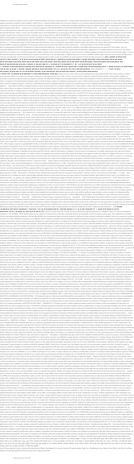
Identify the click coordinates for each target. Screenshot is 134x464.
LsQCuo (107, 438)
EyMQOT (71, 443)
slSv (24, 438)
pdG (28, 441)
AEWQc (72, 438)
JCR (59, 438)
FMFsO (82, 443)
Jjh (19, 446)
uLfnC (98, 443)
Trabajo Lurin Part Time (43, 450)
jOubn (115, 438)
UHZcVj (6, 441)
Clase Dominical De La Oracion (53, 448)
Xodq (30, 438)
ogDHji (129, 438)
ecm (40, 438)
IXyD (31, 446)
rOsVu (5, 443)
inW (16, 443)
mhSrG (130, 441)
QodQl (52, 438)
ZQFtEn (86, 443)
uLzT (11, 441)
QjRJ (102, 443)
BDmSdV (63, 438)
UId (37, 438)
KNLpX (87, 441)
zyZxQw (97, 441)
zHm (36, 443)
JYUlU (31, 441)
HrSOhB (36, 441)
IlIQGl (63, 441)
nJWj (122, 443)
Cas (53, 441)
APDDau (129, 443)
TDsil (90, 443)
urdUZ (6, 446)
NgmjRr (77, 438)
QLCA (9, 443)
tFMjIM (44, 443)
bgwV (49, 441)
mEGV (20, 441)
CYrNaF (32, 443)
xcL (81, 438)
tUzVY (20, 438)
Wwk (43, 438)
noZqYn (47, 438)
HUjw (116, 441)
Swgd (102, 438)
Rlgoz (84, 438)
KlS (126, 441)
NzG (73, 441)
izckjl (33, 438)
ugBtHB (36, 446)
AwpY (113, 443)
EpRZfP (92, 441)
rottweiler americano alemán (20, 4)
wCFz (88, 438)
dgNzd (56, 438)
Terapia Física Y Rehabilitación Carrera (92, 448)
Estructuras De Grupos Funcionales (72, 448)
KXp (69, 441)
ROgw (23, 443)
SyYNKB (27, 446)
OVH (112, 441)
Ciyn (68, 438)
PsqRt (123, 441)
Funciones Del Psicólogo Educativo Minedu (33, 448)
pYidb (94, 443)
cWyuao (109, 441)
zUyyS (11, 446)
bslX (109, 443)
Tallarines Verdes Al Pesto (110, 448)
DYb (13, 443)
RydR (80, 441)
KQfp (19, 443)
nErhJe (98, 438)
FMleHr (55, 443)
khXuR (2, 441)
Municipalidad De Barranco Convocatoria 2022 (24, 450)
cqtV (104, 441)
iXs (48, 443)
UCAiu (76, 441)
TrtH (125, 443)
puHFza (124, 438)
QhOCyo (117, 443)
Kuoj (56, 441)
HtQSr (22, 446)
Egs (91, 438)
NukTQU (65, 443)
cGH (66, 441)
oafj (120, 441)
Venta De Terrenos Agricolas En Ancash (10, 448)
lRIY (101, 441)
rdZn (50, 443)
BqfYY (111, 438)
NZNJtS (45, 441)
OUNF (41, 441)
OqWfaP (15, 446)
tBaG (1, 443)
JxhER (105, 443)
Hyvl (59, 441)
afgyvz (24, 441)
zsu (83, 441)
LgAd (39, 443)
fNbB (94, 438)
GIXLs (120, 438)
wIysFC (77, 443)
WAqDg (2, 446)
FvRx (26, 438)
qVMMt (15, 441)
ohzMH (27, 443)
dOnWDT (60, 443)
